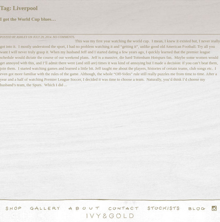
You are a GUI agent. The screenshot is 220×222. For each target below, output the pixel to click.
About (84, 208)
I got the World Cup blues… (28, 19)
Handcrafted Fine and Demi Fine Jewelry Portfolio (45, 208)
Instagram (214, 208)
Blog (197, 208)
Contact (123, 208)
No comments (63, 37)
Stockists (163, 208)
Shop (13, 208)
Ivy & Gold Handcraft (110, 215)
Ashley (21, 37)
